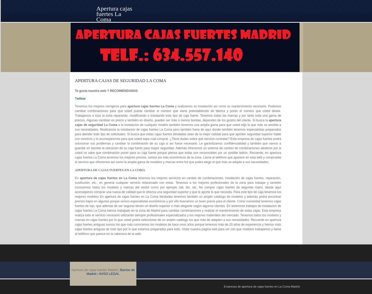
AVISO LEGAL (109, 274)
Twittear (80, 98)
